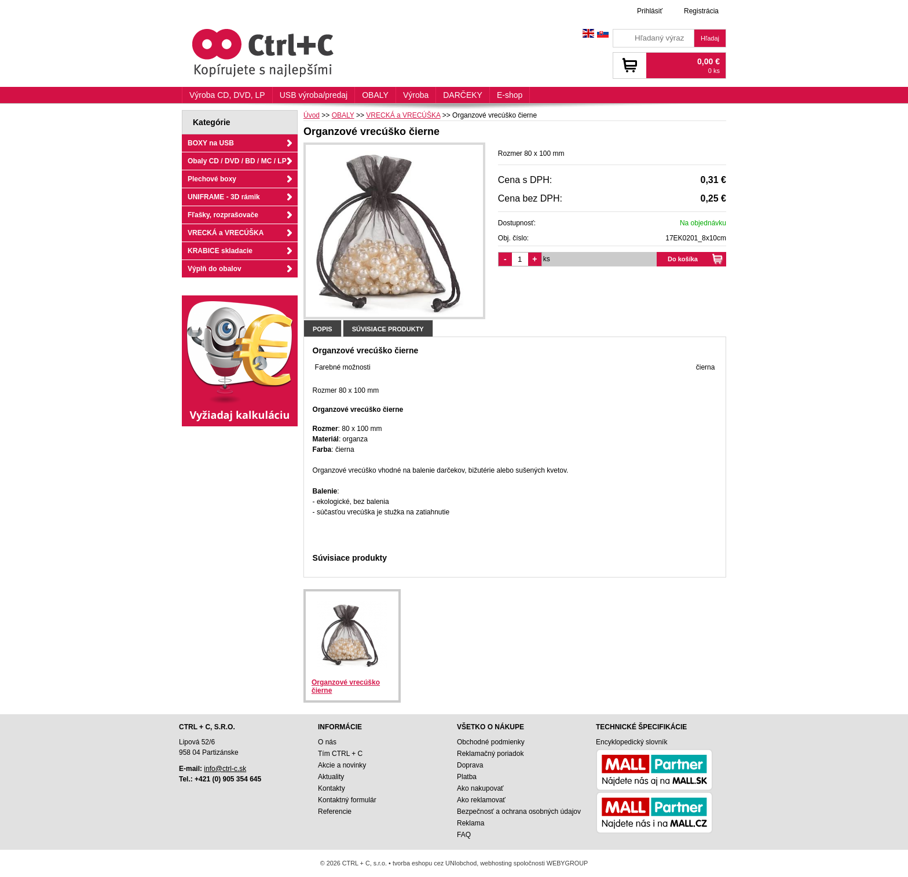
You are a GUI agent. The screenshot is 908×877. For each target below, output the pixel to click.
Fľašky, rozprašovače (223, 215)
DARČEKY (462, 95)
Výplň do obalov (214, 269)
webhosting (496, 863)
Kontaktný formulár (347, 800)
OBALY (375, 95)
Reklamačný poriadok (490, 754)
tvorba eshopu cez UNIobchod (435, 863)
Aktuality (331, 777)
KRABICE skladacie (220, 251)
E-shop (509, 95)
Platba (467, 777)
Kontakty (331, 788)
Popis (322, 329)
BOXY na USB (211, 143)
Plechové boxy (212, 179)
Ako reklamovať (481, 800)
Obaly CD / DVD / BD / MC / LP (237, 161)
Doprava (470, 765)
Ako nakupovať (480, 788)
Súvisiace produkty (388, 329)
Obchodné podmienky (491, 742)
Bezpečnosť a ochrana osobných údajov (519, 811)
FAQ (464, 835)
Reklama (470, 823)
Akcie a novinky (342, 765)
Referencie (335, 811)
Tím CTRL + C (340, 754)
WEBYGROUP (567, 863)
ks (546, 259)
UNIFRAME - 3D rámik (224, 197)
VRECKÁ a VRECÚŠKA (225, 233)
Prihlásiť (649, 11)
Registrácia (701, 11)
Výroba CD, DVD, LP (227, 95)
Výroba (416, 95)
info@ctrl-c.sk (225, 769)
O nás (327, 742)
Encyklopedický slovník (631, 742)
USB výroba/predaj (314, 95)
